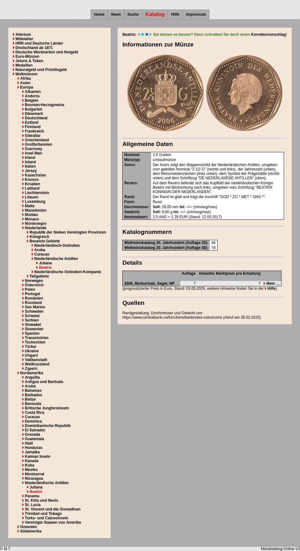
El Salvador (35, 430)
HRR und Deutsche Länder (39, 43)
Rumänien (34, 298)
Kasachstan (35, 175)
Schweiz (32, 316)
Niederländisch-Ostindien (57, 245)
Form (129, 202)
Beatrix (45, 267)
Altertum (23, 34)
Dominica (33, 421)
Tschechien (35, 342)
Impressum (196, 14)
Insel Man (33, 153)
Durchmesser (136, 207)
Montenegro (35, 223)
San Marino (35, 307)
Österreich (34, 285)
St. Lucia (32, 505)
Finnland (32, 127)
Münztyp (131, 160)
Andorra (32, 96)
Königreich (39, 237)
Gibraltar (32, 135)
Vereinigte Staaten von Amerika (53, 522)
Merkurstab (145, 283)
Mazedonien (35, 210)
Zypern (31, 368)
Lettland (32, 188)
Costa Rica (34, 412)
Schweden (34, 311)
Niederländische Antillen (56, 259)
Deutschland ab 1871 (34, 48)
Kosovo (32, 179)
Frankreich (34, 131)
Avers (129, 165)
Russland (33, 302)
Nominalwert (135, 217)
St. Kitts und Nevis (41, 500)
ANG (163, 217)
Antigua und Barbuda (44, 382)
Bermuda (33, 404)
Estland (31, 122)
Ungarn (31, 355)
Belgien (31, 100)
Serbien (32, 320)
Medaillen (24, 65)
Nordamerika (31, 373)
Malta (29, 206)
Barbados (33, 395)
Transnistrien (36, 338)
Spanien (32, 333)
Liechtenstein (37, 193)
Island (30, 162)
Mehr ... (271, 283)
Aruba (39, 250)
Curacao (41, 254)
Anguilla (32, 377)
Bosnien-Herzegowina (44, 105)
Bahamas (33, 390)
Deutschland (36, 118)
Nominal (131, 155)
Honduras (33, 448)
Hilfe (175, 14)
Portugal (32, 294)
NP (172, 283)
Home (99, 14)
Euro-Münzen (27, 56)
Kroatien (32, 184)
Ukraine (32, 351)
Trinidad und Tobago (43, 513)
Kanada (31, 461)
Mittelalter (24, 39)
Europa (26, 87)
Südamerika (30, 531)
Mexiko (31, 469)
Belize (30, 399)
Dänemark (34, 113)
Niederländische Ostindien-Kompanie (67, 272)
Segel (162, 283)
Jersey (31, 171)
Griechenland (37, 140)
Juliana (45, 263)
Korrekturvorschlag (268, 34)
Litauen (31, 197)
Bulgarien (33, 109)
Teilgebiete (39, 276)
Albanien (33, 91)
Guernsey (33, 149)
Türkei (30, 346)
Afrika (25, 78)
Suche (133, 14)
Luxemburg (35, 201)
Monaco (32, 219)
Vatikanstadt (36, 360)
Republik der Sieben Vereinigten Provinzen (67, 232)
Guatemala (34, 439)
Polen (30, 289)
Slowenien (34, 329)
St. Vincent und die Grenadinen (53, 509)
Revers (130, 183)
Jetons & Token (29, 61)
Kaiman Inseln (37, 456)
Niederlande (35, 228)
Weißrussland (37, 364)
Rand (129, 197)
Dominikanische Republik (48, 426)
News (116, 14)
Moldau (31, 215)
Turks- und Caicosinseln (46, 518)
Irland (30, 157)
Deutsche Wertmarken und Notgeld (46, 52)
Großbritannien (38, 144)
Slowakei (33, 324)
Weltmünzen (26, 74)
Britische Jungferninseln (47, 408)
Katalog (155, 14)
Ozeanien (28, 527)
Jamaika (32, 452)
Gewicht (131, 212)
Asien (25, 83)
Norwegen (34, 280)
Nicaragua (34, 478)
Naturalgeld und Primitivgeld (40, 70)
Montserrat (34, 474)
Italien (30, 166)
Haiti (29, 443)
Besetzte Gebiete (44, 241)
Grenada (32, 434)
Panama (32, 496)
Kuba (29, 465)
